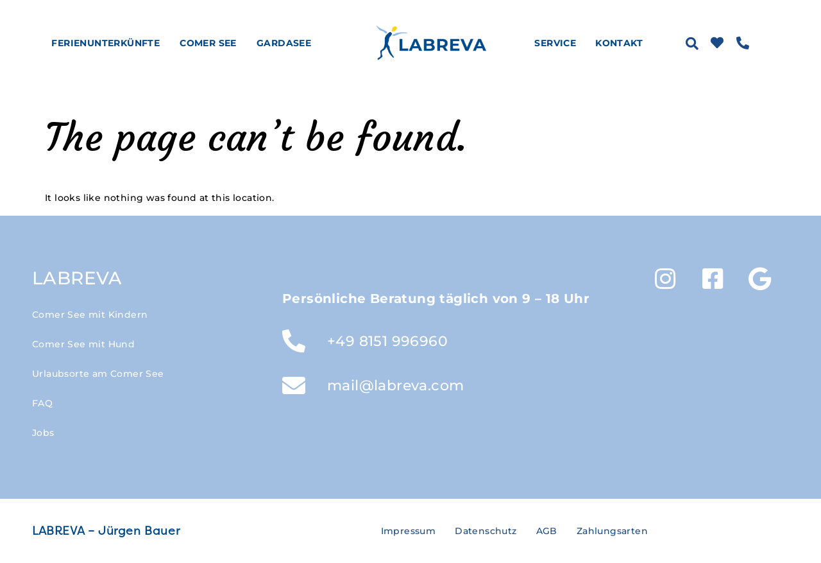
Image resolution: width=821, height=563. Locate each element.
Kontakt (619, 43)
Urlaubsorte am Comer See (98, 373)
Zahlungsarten (612, 531)
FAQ (42, 403)
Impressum (408, 531)
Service (558, 43)
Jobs (43, 432)
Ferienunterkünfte (108, 43)
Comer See (211, 43)
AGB (546, 531)
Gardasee (287, 43)
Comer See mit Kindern (90, 314)
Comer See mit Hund (83, 344)
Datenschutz (485, 531)
